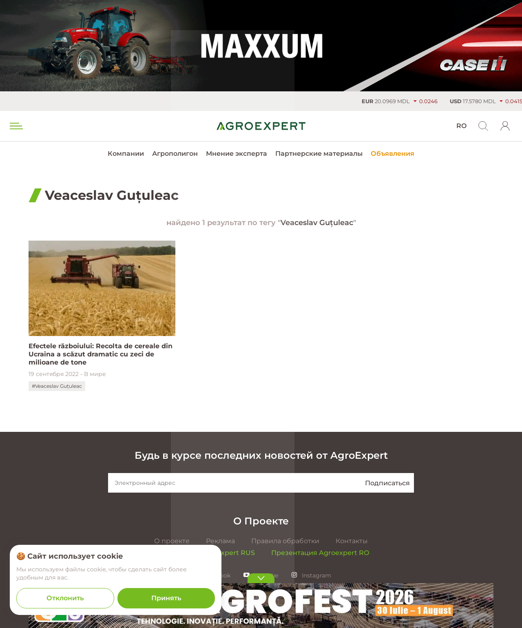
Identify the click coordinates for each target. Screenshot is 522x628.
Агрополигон (175, 153)
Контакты (352, 541)
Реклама (220, 541)
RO (461, 126)
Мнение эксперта (236, 153)
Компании (126, 153)
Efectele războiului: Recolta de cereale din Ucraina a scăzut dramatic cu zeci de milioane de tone (101, 354)
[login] (505, 126)
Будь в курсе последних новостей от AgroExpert (261, 455)
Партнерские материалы (319, 153)
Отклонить (65, 598)
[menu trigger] (15, 126)
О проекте (172, 541)
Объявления (392, 153)
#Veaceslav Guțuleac (57, 386)
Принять (166, 598)
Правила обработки (285, 541)
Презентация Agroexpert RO (320, 553)
